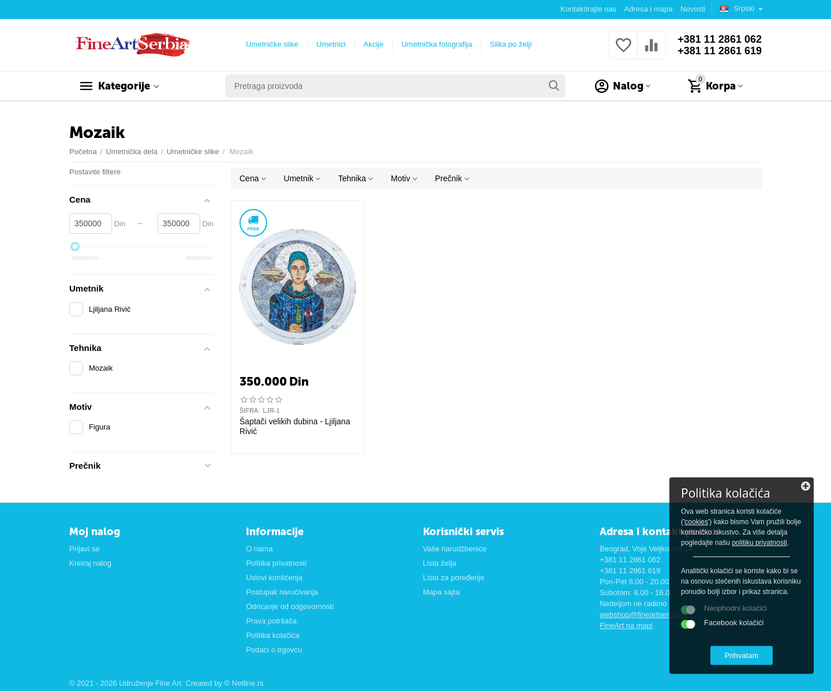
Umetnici (331, 44)
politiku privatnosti (759, 543)
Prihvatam (742, 655)
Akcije (374, 44)
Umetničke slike (272, 44)
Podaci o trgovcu (274, 649)
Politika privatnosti (276, 563)
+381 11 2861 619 (719, 51)
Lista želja (439, 563)
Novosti (692, 9)
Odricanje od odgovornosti (290, 606)
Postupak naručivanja (281, 592)
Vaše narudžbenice (454, 548)
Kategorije (124, 86)
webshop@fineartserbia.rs (643, 614)
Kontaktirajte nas (588, 9)
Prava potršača (271, 621)
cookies (696, 522)
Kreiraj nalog (90, 563)
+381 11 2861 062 (719, 39)
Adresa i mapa (648, 9)
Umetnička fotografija (437, 44)
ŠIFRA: (249, 410)
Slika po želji (510, 44)
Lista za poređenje (453, 577)
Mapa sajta (441, 592)
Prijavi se (84, 548)
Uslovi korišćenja (274, 577)
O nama (259, 548)
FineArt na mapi (626, 625)
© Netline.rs (244, 683)
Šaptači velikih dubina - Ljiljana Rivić (294, 426)
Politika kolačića (273, 635)
